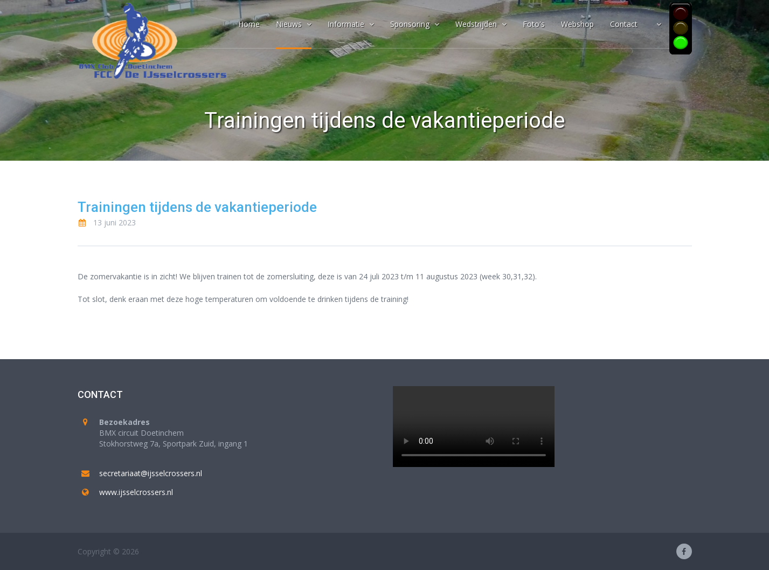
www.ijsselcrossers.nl (136, 492)
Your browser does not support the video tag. (474, 426)
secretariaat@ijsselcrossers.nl (150, 473)
